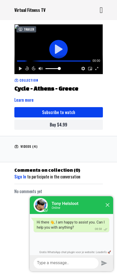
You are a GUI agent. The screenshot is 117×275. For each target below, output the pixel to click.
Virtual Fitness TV (29, 10)
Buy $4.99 (58, 125)
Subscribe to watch (58, 112)
